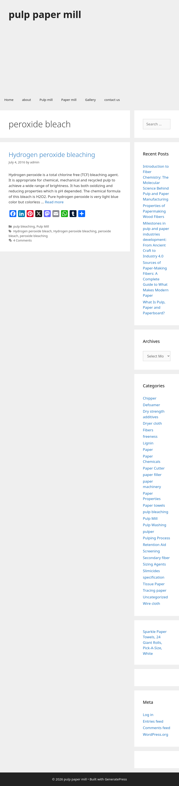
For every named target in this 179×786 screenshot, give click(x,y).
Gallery (90, 99)
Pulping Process (156, 537)
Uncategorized (155, 596)
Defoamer (151, 404)
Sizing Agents (154, 564)
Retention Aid (154, 544)
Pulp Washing (154, 524)
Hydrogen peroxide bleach (32, 231)
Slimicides (151, 570)
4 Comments (22, 240)
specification (153, 577)
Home (9, 99)
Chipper (149, 398)
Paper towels (154, 505)
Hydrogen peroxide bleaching (52, 154)
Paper (148, 449)
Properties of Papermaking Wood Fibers (154, 211)
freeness (150, 436)
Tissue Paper (154, 583)
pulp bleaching (24, 226)
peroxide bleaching (34, 236)
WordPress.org (155, 734)
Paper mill (68, 99)
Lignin (148, 443)
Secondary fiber (156, 557)
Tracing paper (155, 590)
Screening (151, 551)
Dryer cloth (152, 423)
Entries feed (153, 721)
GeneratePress (116, 779)
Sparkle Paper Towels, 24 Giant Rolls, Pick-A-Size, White (155, 642)
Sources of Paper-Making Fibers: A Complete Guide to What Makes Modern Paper (155, 279)
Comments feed (156, 727)
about (26, 99)
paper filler (152, 474)
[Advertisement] (89, 61)
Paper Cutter (154, 468)
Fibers (148, 429)
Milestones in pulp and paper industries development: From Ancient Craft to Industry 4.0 (156, 239)
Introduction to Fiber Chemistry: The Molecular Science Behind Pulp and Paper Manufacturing (156, 183)
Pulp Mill (43, 226)
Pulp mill (46, 99)
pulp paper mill (45, 14)
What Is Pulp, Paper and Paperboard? (154, 307)
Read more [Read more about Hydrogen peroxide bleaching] (54, 201)
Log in (148, 714)
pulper (148, 531)
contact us (112, 99)
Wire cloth (151, 603)
